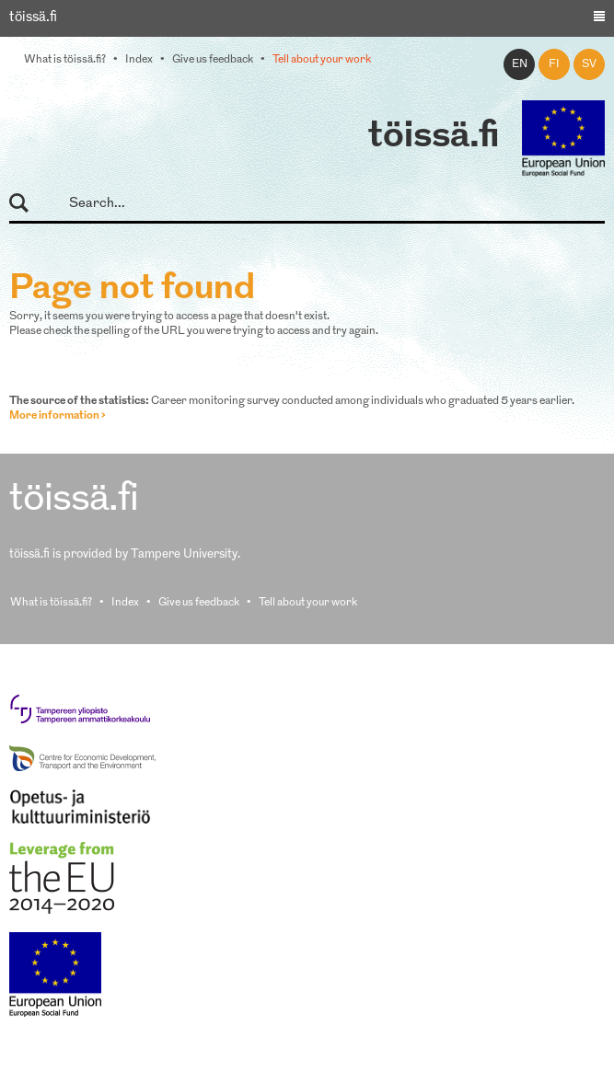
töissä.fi (433, 137)
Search (27, 203)
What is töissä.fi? (65, 59)
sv (589, 64)
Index (139, 59)
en (519, 64)
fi (554, 64)
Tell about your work (321, 59)
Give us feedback (212, 59)
